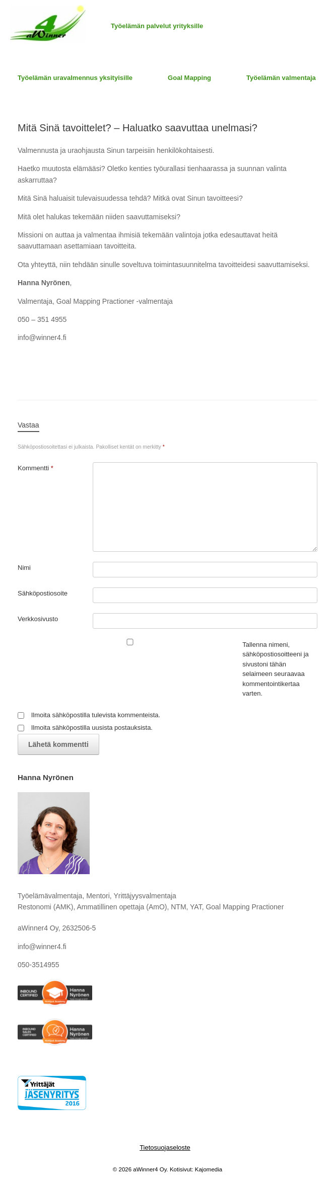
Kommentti (35, 468)
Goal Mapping (189, 77)
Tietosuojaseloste (165, 1147)
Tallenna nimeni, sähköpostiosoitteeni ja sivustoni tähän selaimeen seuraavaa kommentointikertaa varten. (275, 669)
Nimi (24, 567)
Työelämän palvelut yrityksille (157, 26)
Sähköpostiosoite (43, 593)
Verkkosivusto (38, 619)
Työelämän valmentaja (281, 77)
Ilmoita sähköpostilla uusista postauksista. (92, 727)
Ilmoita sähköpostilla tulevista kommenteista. (96, 715)
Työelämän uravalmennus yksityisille (75, 77)
